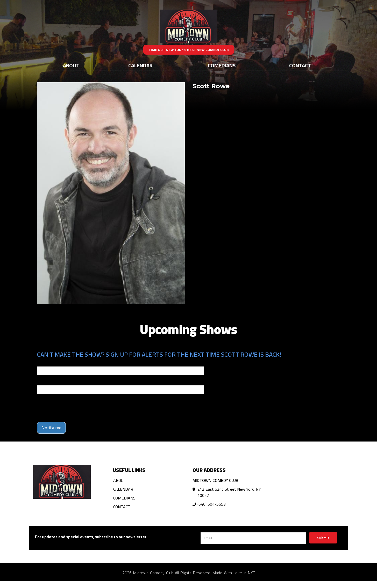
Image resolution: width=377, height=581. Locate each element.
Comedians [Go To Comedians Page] (222, 65)
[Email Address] (253, 538)
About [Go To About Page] (71, 65)
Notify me (51, 427)
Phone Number (49, 381)
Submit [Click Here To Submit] (323, 537)
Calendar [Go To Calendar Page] (140, 65)
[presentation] (76, 408)
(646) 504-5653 (211, 504)
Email (41, 363)
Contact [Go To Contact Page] (300, 65)
